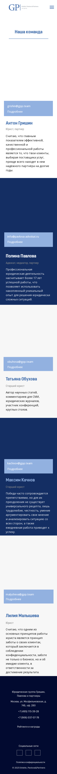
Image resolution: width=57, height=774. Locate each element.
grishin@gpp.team (19, 106)
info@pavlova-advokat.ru (23, 236)
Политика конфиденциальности (30, 762)
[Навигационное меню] (52, 7)
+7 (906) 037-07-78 (28, 717)
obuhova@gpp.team (20, 361)
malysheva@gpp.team (20, 594)
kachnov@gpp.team (20, 463)
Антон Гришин (19, 123)
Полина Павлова (21, 256)
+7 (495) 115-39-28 (28, 711)
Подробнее (15, 111)
